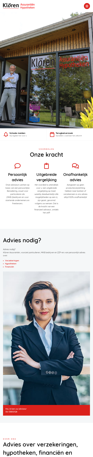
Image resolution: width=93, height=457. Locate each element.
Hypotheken (10, 263)
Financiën (9, 267)
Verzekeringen (12, 260)
